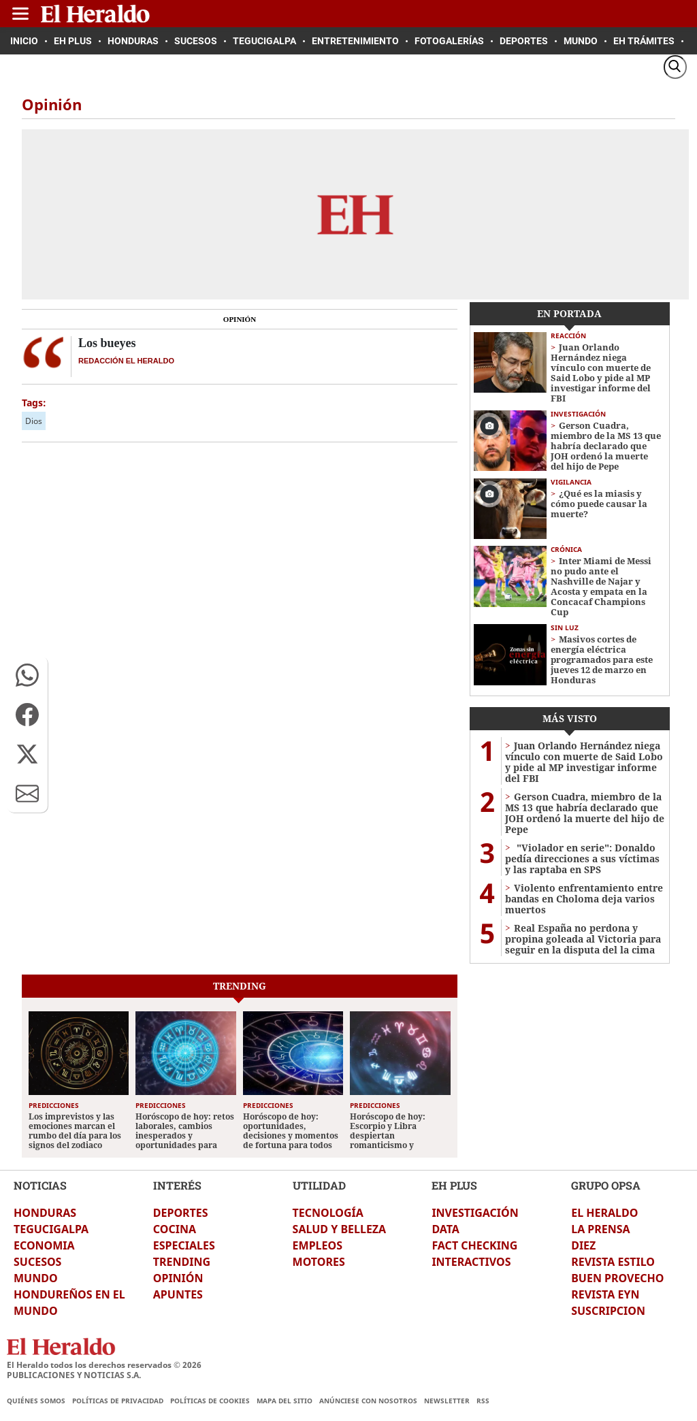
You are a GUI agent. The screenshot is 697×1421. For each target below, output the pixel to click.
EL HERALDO (604, 1212)
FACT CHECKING (474, 1245)
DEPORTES (180, 1212)
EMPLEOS (317, 1245)
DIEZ (583, 1245)
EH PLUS (454, 1185)
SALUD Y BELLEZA (340, 1229)
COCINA (174, 1229)
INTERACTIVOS (471, 1261)
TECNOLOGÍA (328, 1212)
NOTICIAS (40, 1185)
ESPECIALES (184, 1245)
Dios (33, 421)
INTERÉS (177, 1185)
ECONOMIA (44, 1245)
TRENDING (181, 1261)
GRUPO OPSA (606, 1185)
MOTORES (319, 1261)
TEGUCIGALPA (51, 1229)
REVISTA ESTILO (613, 1261)
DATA (445, 1229)
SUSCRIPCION (608, 1310)
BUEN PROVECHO (617, 1278)
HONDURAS (45, 1212)
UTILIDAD (319, 1185)
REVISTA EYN (605, 1294)
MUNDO (36, 1278)
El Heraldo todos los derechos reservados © (104, 1365)
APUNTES (178, 1294)
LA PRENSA (600, 1229)
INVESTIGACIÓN (475, 1212)
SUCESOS (37, 1261)
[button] (27, 675)
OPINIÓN (178, 1278)
